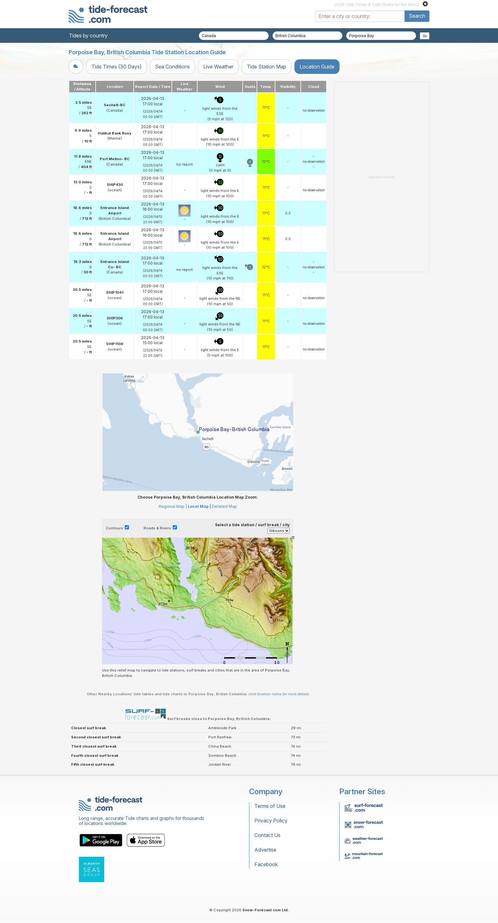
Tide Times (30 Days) (116, 66)
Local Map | (199, 506)
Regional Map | (173, 506)
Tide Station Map (266, 66)
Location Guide (316, 66)
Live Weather (218, 66)
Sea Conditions (172, 66)
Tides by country (88, 35)
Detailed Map (224, 506)
